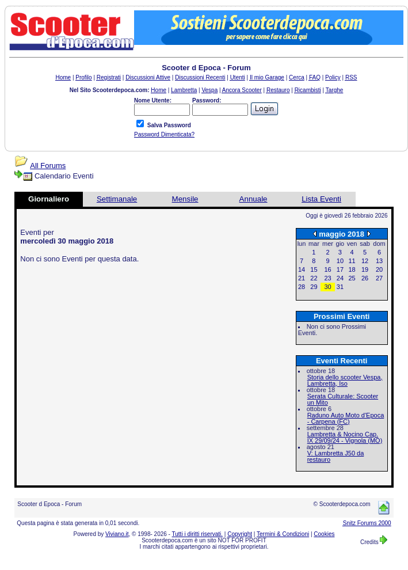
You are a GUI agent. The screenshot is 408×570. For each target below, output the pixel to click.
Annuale (253, 199)
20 (379, 269)
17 (340, 269)
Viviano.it (116, 534)
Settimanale (117, 199)
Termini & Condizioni (283, 534)
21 (301, 278)
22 (313, 278)
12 (364, 260)
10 (340, 260)
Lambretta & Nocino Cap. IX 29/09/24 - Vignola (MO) (345, 437)
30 (327, 286)
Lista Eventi (321, 199)
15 (313, 269)
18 (351, 269)
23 (327, 278)
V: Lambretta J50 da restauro (335, 456)
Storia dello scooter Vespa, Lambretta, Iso (345, 380)
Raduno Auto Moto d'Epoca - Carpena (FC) (345, 418)
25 (351, 278)
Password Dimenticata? (164, 134)
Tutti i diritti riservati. (197, 534)
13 (379, 260)
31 (340, 286)
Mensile (185, 199)
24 (340, 278)
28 (301, 286)
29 (313, 286)
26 (364, 278)
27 (379, 278)
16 (327, 269)
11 (351, 260)
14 (301, 269)
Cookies (324, 534)
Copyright (239, 534)
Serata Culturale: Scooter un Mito (343, 399)
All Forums (48, 165)
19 (364, 269)
